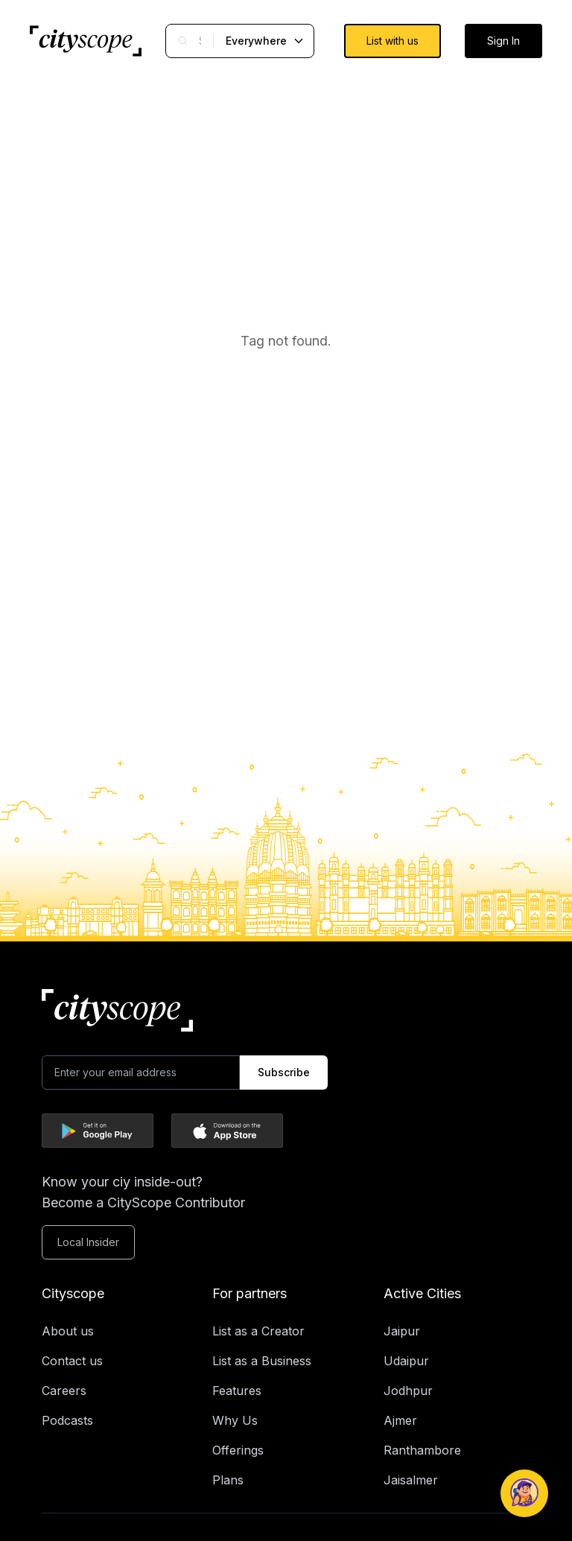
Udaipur (406, 1360)
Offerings (238, 1450)
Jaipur (402, 1331)
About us (68, 1331)
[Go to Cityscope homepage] (86, 41)
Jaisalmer (411, 1479)
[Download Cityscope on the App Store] (227, 1130)
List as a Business (261, 1360)
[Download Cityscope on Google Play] (97, 1130)
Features (236, 1390)
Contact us (72, 1360)
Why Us (235, 1420)
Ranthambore (422, 1450)
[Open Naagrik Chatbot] (524, 1493)
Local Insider (88, 1242)
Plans (228, 1479)
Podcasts (67, 1420)
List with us (392, 40)
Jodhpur (408, 1390)
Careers (64, 1390)
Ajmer (400, 1420)
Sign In (503, 40)
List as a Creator (258, 1331)
